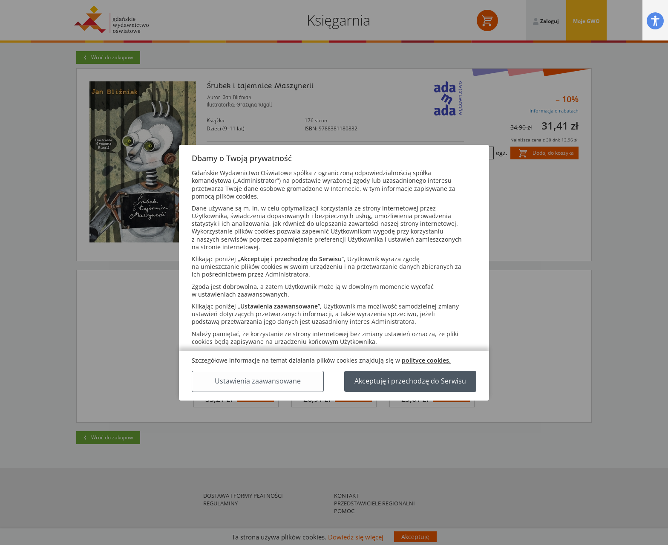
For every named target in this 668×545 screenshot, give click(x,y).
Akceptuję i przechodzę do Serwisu (410, 381)
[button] (655, 20)
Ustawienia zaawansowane (258, 381)
